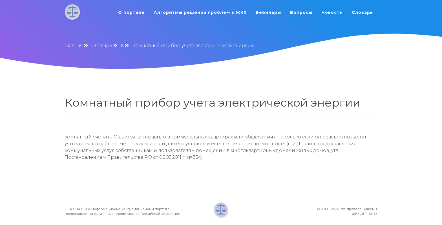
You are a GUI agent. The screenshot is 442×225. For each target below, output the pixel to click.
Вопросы (301, 12)
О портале (131, 12)
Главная (74, 45)
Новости (332, 12)
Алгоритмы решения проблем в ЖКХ (200, 12)
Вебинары (268, 12)
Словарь (362, 12)
